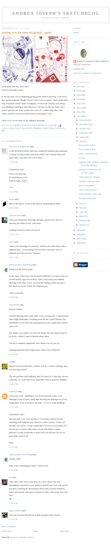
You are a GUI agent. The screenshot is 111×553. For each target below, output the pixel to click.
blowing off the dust (87, 198)
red (4, 131)
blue (51, 128)
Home (35, 531)
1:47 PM (13, 162)
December (84, 120)
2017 (79, 86)
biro (45, 128)
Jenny (11, 242)
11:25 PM (14, 234)
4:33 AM (13, 447)
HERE (9, 120)
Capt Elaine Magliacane (19, 146)
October (83, 128)
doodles (60, 128)
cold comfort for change (89, 177)
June (81, 203)
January (83, 224)
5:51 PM (13, 192)
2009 (79, 230)
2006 (79, 243)
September (84, 133)
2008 (79, 234)
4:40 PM (13, 297)
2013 (79, 103)
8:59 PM (13, 208)
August (82, 137)
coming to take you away (89, 181)
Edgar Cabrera (15, 510)
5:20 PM (13, 519)
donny (11, 199)
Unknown (13, 391)
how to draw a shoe (87, 145)
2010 (79, 116)
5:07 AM (13, 257)
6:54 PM (13, 354)
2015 (79, 95)
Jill (10, 477)
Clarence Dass (15, 215)
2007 (79, 238)
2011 (79, 112)
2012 (79, 108)
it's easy (82, 158)
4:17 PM (13, 470)
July (81, 141)
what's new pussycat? (88, 189)
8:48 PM (13, 384)
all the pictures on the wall (90, 194)
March (82, 216)
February (83, 220)
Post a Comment (9, 526)
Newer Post (6, 531)
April (81, 212)
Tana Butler (14, 304)
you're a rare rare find (88, 153)
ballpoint (15, 128)
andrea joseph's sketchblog (56, 13)
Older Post (64, 531)
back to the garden (86, 185)
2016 (79, 90)
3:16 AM (13, 407)
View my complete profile (87, 73)
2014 (79, 99)
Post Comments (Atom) (23, 537)
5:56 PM (13, 503)
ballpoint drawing (32, 128)
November (84, 124)
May (81, 207)
